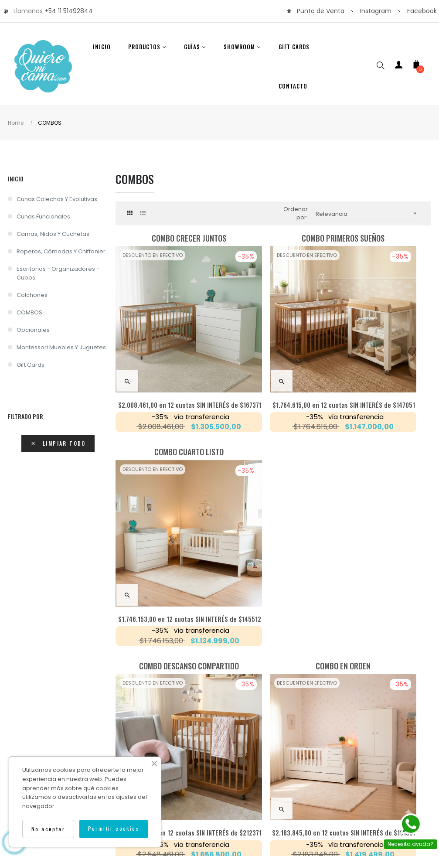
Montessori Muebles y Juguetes (61, 347)
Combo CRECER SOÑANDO (381, 423)
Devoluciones (366, 742)
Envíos (190, 742)
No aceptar (48, 828)
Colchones (32, 295)
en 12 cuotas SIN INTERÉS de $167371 (165, 362)
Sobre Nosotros (76, 742)
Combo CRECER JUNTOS (165, 238)
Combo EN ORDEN (273, 423)
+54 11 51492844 (68, 11)
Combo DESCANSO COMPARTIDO (165, 423)
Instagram (375, 11)
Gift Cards (30, 365)
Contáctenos (309, 742)
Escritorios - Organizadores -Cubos (58, 273)
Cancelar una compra (181, 764)
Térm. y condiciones (260, 764)
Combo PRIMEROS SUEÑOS (273, 238)
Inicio (16, 178)
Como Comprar (140, 742)
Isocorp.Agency (321, 782)
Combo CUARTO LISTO (381, 238)
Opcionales (33, 330)
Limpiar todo (58, 443)
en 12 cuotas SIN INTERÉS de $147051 (273, 362)
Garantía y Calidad (245, 742)
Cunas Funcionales (43, 216)
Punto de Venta (320, 11)
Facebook (422, 11)
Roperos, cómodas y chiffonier (61, 251)
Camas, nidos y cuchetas (53, 234)
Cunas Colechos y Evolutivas (57, 199)
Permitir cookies (113, 828)
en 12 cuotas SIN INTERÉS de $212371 (165, 547)
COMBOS (29, 312)
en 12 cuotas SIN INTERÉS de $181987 (273, 547)
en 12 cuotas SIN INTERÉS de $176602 (381, 547)
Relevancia (369, 213)
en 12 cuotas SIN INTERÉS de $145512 (381, 362)
